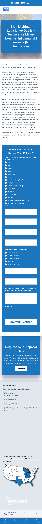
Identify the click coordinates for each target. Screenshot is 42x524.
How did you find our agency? (16, 249)
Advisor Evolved (7, 515)
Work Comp (11, 188)
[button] (21, 368)
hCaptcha (9, 306)
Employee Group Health (15, 183)
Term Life (10, 177)
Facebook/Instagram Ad (15, 258)
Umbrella (10, 197)
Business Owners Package (16, 186)
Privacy (26, 513)
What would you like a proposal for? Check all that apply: (20, 158)
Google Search (12, 252)
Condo (10, 168)
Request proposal (21, 3)
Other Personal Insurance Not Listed (18, 200)
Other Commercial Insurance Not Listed (16, 204)
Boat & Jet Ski (12, 194)
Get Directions (11, 400)
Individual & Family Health (15, 180)
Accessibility (19, 513)
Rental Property (12, 174)
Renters (10, 171)
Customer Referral (13, 264)
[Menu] (38, 10)
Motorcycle (11, 191)
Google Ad (11, 261)
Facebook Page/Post (14, 255)
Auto (9, 162)
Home (9, 165)
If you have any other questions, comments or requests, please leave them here (20, 289)
